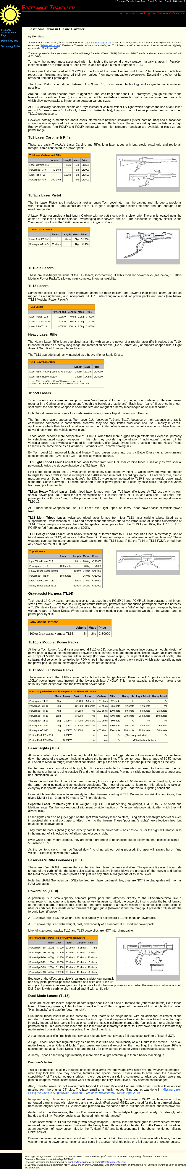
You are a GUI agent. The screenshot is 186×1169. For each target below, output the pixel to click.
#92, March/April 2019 (112, 1093)
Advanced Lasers (50, 45)
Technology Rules (10, 46)
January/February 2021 (98, 42)
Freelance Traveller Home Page (131, 1)
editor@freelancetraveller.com (110, 1162)
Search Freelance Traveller (160, 1)
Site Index (179, 1)
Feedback (77, 1162)
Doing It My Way (9, 40)
